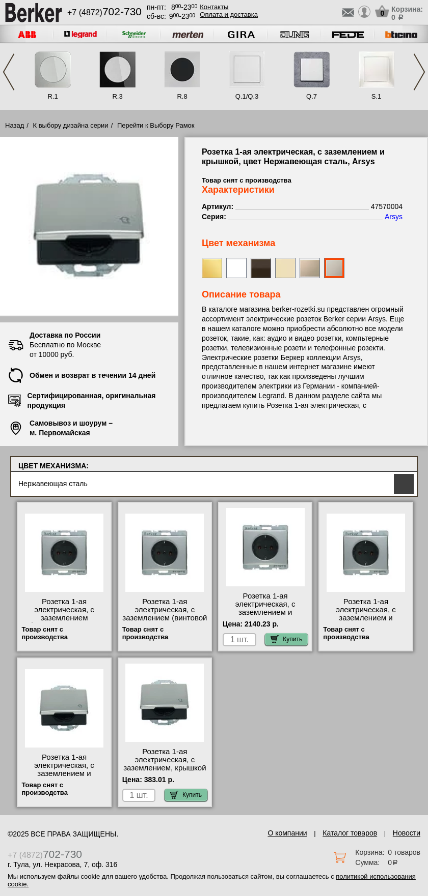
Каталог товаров (350, 833)
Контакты (214, 7)
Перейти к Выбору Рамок (156, 125)
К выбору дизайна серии (71, 125)
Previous (9, 72)
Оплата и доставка (229, 14)
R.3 (117, 96)
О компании (287, 833)
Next (419, 72)
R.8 (182, 96)
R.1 (52, 96)
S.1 (376, 96)
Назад (14, 125)
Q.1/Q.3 (247, 96)
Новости (406, 833)
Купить (286, 639)
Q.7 (311, 96)
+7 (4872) (104, 12)
